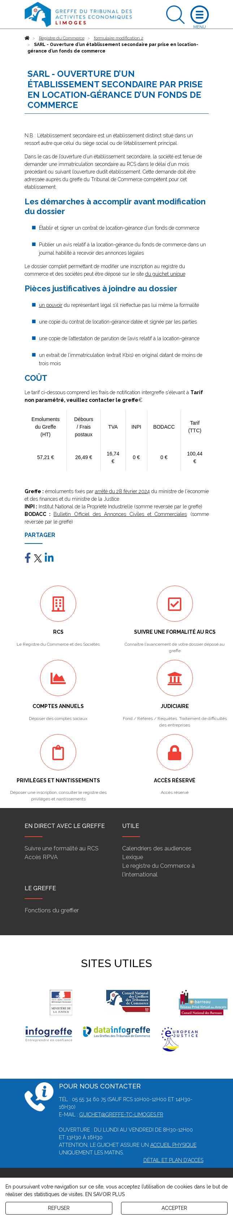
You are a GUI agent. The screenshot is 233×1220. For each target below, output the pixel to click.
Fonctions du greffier (52, 910)
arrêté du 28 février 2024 (122, 491)
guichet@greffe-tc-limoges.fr (121, 1114)
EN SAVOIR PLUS (105, 1194)
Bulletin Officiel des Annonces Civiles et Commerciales (120, 514)
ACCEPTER (174, 1208)
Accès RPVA (41, 857)
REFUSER (59, 1208)
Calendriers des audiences (156, 848)
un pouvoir (50, 305)
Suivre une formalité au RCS (62, 848)
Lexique (132, 857)
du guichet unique (165, 274)
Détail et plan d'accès (173, 1160)
